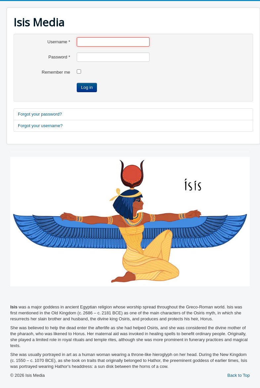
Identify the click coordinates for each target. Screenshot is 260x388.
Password (59, 56)
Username (58, 41)
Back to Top (238, 375)
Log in (87, 87)
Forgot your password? (40, 114)
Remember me (56, 72)
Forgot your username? (40, 125)
